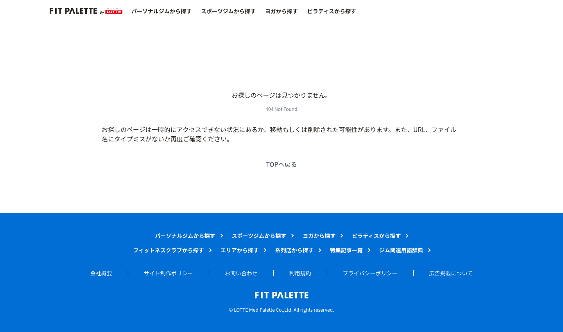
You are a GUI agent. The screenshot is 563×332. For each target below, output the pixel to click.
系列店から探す (294, 250)
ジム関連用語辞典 (401, 250)
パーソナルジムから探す (161, 11)
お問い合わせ (241, 273)
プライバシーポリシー (370, 273)
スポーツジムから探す (228, 11)
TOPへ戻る (281, 164)
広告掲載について (451, 273)
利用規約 (300, 273)
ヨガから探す (281, 11)
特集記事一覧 (346, 250)
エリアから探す (240, 250)
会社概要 (101, 273)
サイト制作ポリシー (168, 273)
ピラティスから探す (331, 11)
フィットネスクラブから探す (168, 250)
